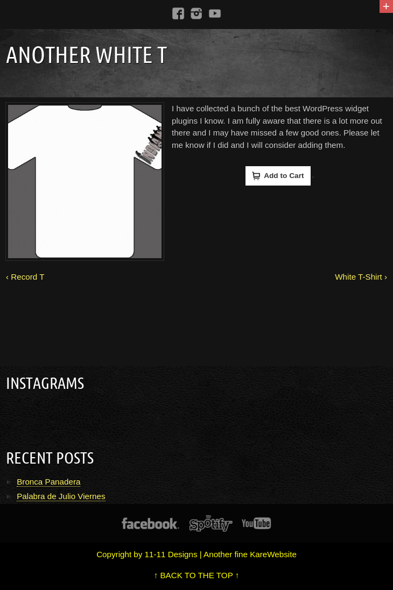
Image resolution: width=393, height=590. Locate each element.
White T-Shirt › (361, 276)
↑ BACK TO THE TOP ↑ (197, 575)
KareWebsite (273, 554)
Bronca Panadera (48, 481)
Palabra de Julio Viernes (61, 496)
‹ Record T (25, 276)
